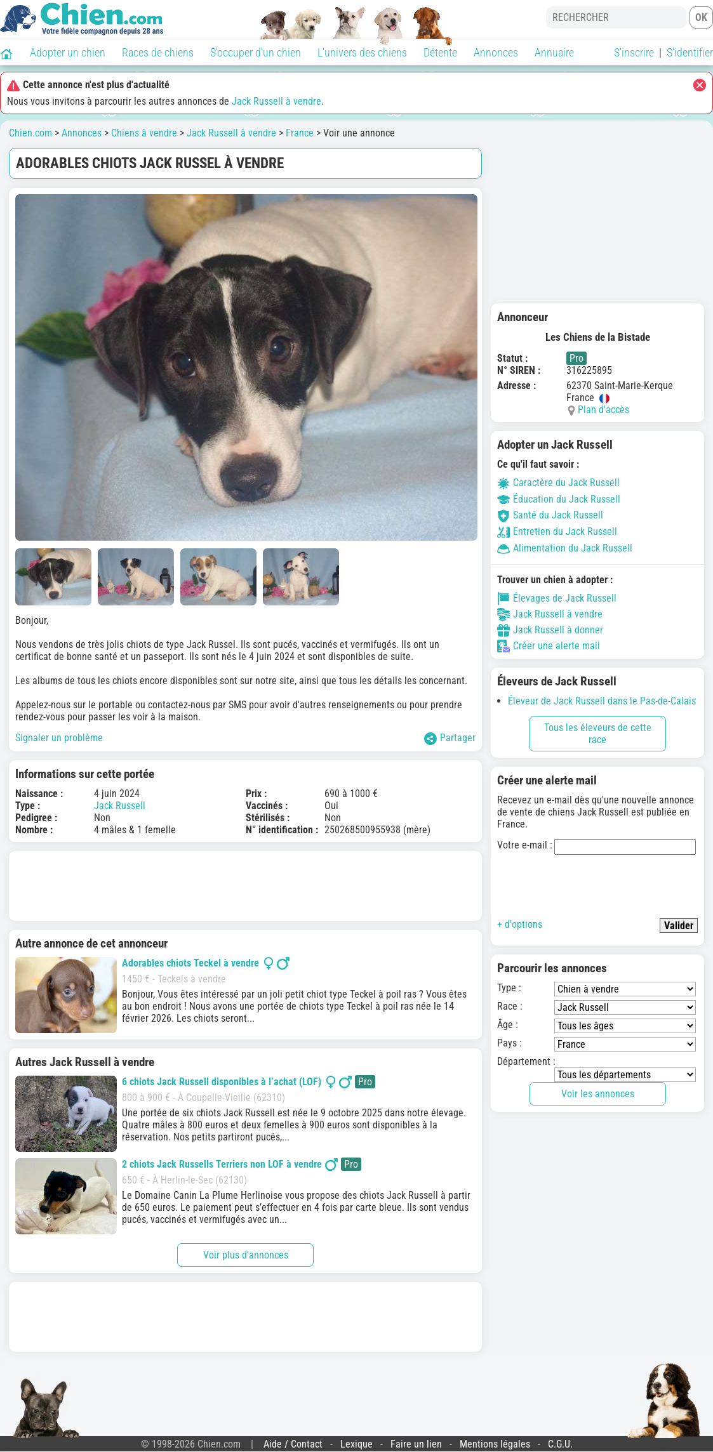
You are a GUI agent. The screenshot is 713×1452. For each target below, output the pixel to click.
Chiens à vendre (144, 133)
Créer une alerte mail (548, 646)
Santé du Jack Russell (550, 515)
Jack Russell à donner (550, 630)
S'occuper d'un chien (255, 52)
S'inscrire (634, 52)
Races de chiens (158, 52)
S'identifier (690, 52)
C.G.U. (560, 1444)
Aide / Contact (293, 1444)
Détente (440, 52)
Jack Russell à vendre (276, 101)
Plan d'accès (603, 410)
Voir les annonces (597, 1094)
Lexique (356, 1444)
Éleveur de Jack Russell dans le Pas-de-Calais (602, 701)
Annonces (496, 52)
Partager (450, 738)
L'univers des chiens (362, 52)
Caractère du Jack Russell (558, 483)
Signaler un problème (59, 738)
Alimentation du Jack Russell (564, 548)
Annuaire (554, 52)
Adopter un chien (67, 52)
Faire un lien (416, 1444)
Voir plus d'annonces (245, 1255)
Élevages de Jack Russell (556, 598)
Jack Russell (119, 806)
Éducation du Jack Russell (558, 499)
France (300, 133)
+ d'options (519, 924)
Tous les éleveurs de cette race (597, 734)
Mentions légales (495, 1444)
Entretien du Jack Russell (557, 531)
